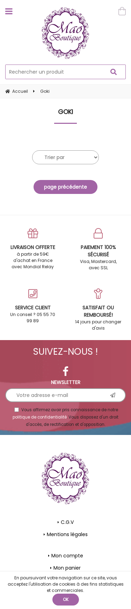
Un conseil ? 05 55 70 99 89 (33, 306)
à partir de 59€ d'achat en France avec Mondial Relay (33, 249)
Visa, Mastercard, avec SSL (98, 249)
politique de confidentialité (40, 417)
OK (65, 599)
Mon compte (67, 555)
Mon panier (67, 567)
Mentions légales (67, 534)
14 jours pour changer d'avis (98, 309)
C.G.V (67, 522)
